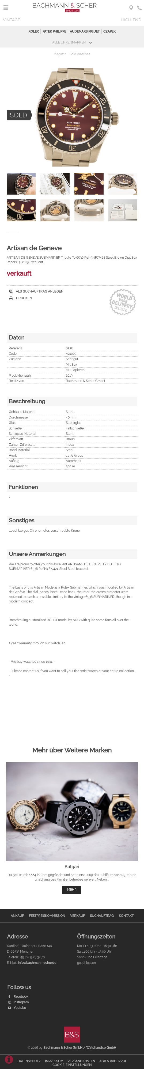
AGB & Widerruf (113, 1061)
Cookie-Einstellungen (72, 1065)
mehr (72, 890)
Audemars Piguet (85, 31)
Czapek (109, 31)
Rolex (33, 31)
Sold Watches (80, 54)
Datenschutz (29, 1061)
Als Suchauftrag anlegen (36, 291)
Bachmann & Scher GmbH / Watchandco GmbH (79, 1048)
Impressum (54, 1061)
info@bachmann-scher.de (37, 963)
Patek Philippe (54, 31)
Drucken (20, 298)
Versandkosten (81, 1061)
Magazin (60, 54)
